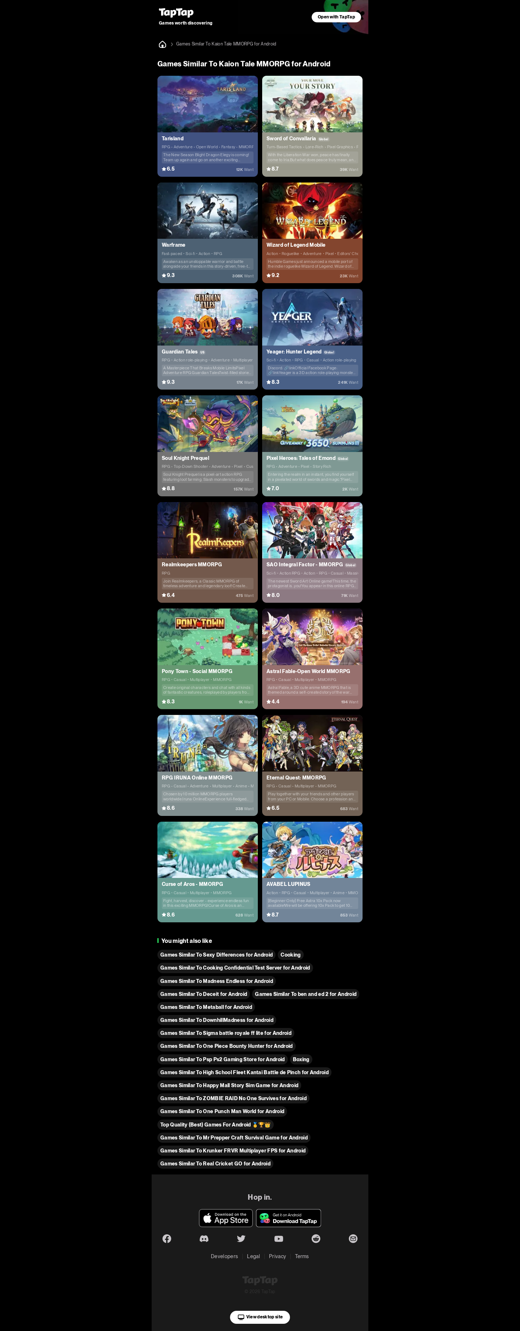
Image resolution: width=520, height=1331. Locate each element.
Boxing (301, 1059)
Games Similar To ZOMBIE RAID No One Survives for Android (233, 1098)
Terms (302, 1256)
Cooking (290, 955)
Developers (224, 1256)
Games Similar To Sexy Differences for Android (216, 955)
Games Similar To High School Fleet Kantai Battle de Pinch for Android (244, 1072)
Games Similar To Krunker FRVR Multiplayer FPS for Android (233, 1151)
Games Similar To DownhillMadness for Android (216, 1020)
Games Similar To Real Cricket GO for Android (215, 1164)
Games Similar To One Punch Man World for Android (222, 1111)
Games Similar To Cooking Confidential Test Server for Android (235, 968)
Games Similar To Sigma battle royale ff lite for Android (225, 1033)
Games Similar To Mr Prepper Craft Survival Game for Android (234, 1138)
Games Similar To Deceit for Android (203, 994)
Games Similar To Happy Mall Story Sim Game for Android (229, 1085)
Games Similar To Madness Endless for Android (216, 981)
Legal (253, 1256)
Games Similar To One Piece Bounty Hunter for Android (226, 1046)
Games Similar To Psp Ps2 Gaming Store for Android (222, 1059)
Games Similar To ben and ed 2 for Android (305, 994)
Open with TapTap (336, 16)
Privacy (277, 1256)
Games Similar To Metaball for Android (206, 1007)
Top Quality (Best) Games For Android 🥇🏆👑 (215, 1125)
